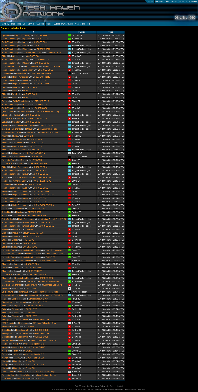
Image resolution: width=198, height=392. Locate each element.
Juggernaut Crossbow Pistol (46, 292)
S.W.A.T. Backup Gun (35, 358)
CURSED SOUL (43, 39)
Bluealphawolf (32, 66)
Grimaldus (16, 56)
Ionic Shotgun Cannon (55, 250)
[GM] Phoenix (8, 111)
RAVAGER (37, 160)
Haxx (17, 288)
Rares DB (183, 2)
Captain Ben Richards (32, 53)
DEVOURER (38, 150)
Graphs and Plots (82, 24)
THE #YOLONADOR (38, 118)
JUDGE (40, 379)
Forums (174, 2)
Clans (48, 24)
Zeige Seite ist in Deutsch (114, 386)
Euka (15, 136)
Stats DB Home (8, 24)
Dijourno (15, 153)
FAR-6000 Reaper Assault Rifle (42, 340)
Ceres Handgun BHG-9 (39, 299)
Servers (31, 24)
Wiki (167, 2)
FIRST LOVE (28, 240)
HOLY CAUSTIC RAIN (35, 153)
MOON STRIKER (34, 271)
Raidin (4, 101)
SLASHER (28, 136)
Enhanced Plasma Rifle (56, 254)
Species (5, 35)
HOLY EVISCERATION (44, 195)
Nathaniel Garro (9, 160)
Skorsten (27, 49)
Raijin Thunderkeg (22, 35)
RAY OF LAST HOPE (42, 177)
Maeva (26, 63)
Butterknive (21, 73)
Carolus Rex (24, 111)
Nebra (20, 163)
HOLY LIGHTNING (42, 77)
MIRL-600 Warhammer (42, 73)
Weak (25, 42)
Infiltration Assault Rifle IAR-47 (53, 219)
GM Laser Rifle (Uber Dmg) (47, 111)
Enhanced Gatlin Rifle (53, 66)
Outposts (40, 24)
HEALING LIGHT (39, 302)
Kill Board (21, 24)
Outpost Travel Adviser (63, 24)
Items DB (159, 2)
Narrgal (26, 60)
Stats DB (193, 2)
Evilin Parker (7, 219)
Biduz (25, 46)
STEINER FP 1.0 (42, 101)
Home (150, 2)
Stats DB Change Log (82, 386)
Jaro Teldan (28, 70)
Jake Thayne (31, 285)
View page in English (97, 386)
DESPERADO (42, 35)
